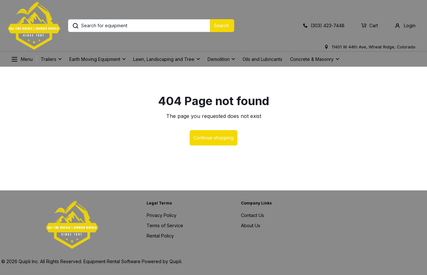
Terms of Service (165, 225)
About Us (250, 225)
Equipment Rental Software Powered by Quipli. (132, 261)
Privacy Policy (161, 215)
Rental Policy (160, 235)
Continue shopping (213, 137)
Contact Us (252, 215)
